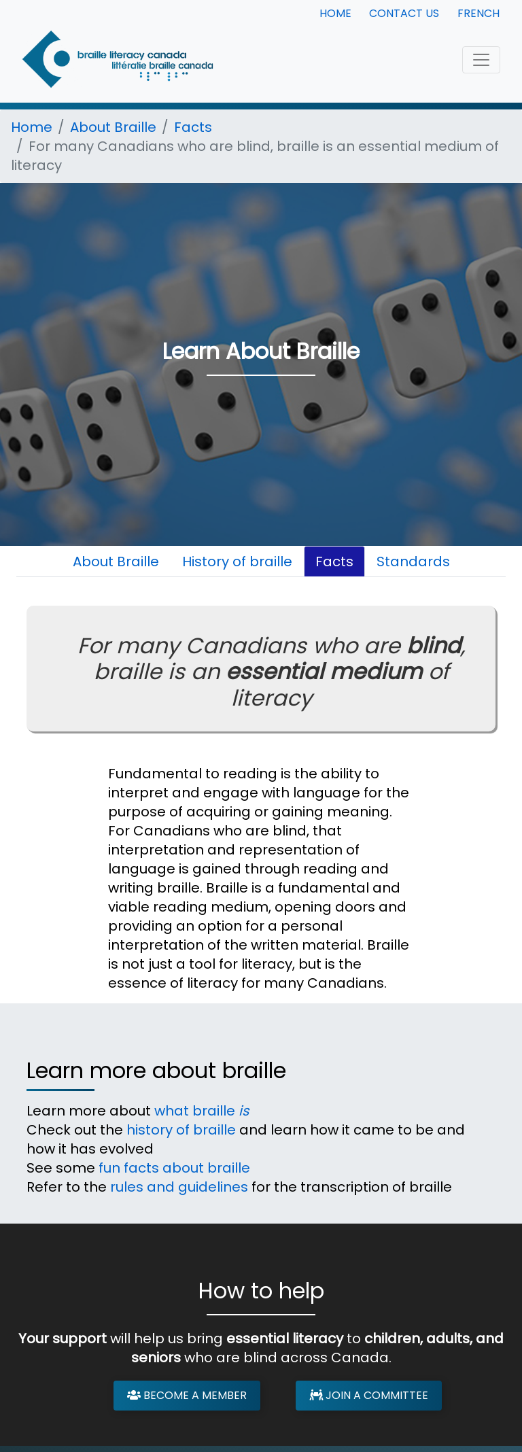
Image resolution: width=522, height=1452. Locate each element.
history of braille (181, 1129)
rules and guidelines (179, 1186)
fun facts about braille (174, 1167)
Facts (193, 127)
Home (335, 13)
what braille (201, 1110)
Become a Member (187, 1395)
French (478, 13)
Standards (413, 561)
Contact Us (404, 13)
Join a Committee (368, 1395)
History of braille (237, 561)
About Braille (113, 127)
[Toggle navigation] (481, 59)
